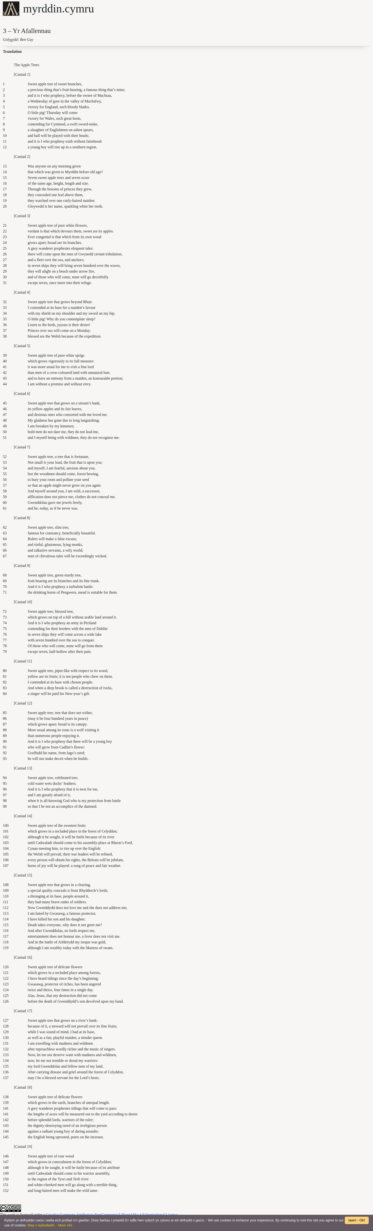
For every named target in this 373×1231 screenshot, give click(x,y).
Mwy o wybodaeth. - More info (49, 1225)
